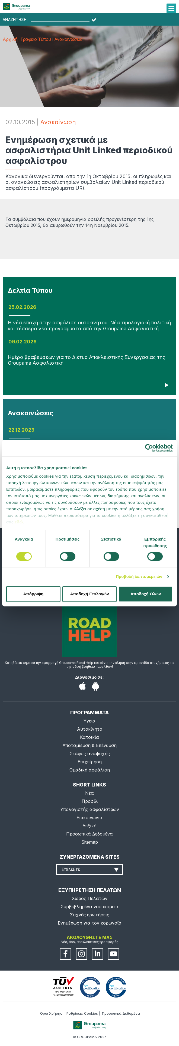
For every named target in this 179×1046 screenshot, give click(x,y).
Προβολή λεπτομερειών (139, 576)
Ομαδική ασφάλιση (89, 770)
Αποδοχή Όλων (145, 593)
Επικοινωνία (89, 817)
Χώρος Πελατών (89, 898)
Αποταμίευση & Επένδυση (89, 745)
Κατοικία (89, 737)
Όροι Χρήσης (51, 1013)
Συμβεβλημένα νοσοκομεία (89, 906)
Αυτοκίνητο (89, 729)
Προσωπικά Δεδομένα (89, 834)
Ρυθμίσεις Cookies (82, 1013)
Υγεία (89, 721)
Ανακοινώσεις (68, 39)
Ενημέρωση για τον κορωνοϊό (89, 923)
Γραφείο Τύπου (36, 39)
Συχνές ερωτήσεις (89, 914)
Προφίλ (90, 801)
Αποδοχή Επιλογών (89, 593)
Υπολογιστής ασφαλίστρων (89, 809)
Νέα (89, 793)
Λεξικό (89, 825)
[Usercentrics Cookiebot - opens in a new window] (149, 448)
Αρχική (10, 39)
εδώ (19, 522)
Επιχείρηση (90, 761)
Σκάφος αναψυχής (89, 753)
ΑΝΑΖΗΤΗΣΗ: (15, 20)
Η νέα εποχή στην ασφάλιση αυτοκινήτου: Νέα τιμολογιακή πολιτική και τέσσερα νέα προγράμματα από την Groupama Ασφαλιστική (89, 325)
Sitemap (89, 842)
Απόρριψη (33, 593)
